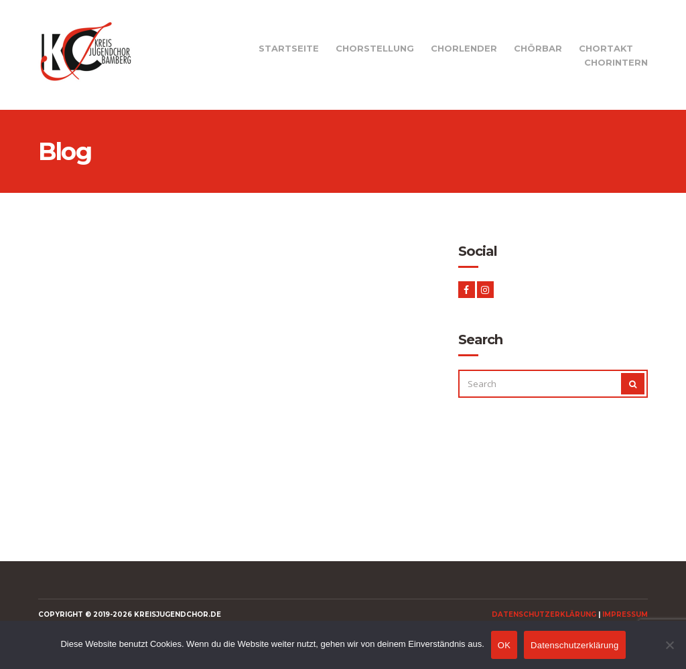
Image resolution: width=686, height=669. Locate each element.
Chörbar (538, 48)
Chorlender (464, 48)
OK (504, 645)
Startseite (289, 48)
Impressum (625, 614)
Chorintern (616, 62)
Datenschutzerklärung (544, 614)
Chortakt (606, 48)
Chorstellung (375, 48)
